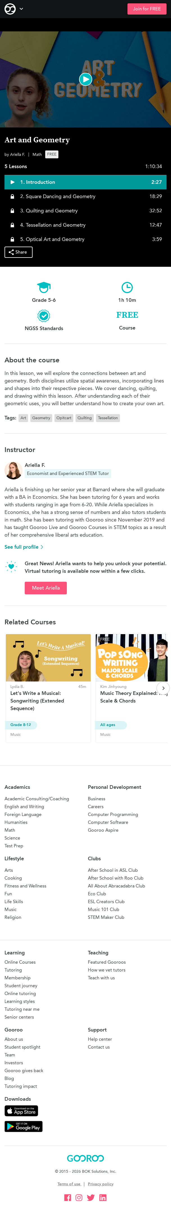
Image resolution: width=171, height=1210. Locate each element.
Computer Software (108, 822)
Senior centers (19, 1017)
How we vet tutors (107, 970)
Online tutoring (20, 993)
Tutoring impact (20, 1086)
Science (12, 838)
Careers (96, 806)
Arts (8, 870)
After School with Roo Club (115, 878)
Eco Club (97, 893)
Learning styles (19, 1001)
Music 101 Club (103, 909)
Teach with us (101, 977)
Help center (100, 1039)
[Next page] (163, 688)
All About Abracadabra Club (116, 886)
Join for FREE (147, 9)
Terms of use (69, 1184)
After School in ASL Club (113, 870)
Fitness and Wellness (25, 886)
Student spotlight (22, 1047)
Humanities (16, 822)
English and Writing (24, 806)
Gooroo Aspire (103, 830)
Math (9, 830)
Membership (17, 977)
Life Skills (13, 901)
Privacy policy (100, 1184)
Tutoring (13, 970)
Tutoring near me (22, 1009)
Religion (12, 917)
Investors (13, 1062)
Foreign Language (23, 814)
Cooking (13, 878)
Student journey (20, 985)
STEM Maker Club (106, 917)
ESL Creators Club (106, 901)
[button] (85, 79)
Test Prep (13, 846)
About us (13, 1039)
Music (10, 909)
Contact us (99, 1047)
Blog (9, 1078)
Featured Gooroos (107, 962)
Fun (8, 893)
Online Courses (20, 962)
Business (96, 798)
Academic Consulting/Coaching (36, 798)
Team (9, 1055)
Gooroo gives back (23, 1070)
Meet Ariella (46, 588)
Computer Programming (113, 814)
